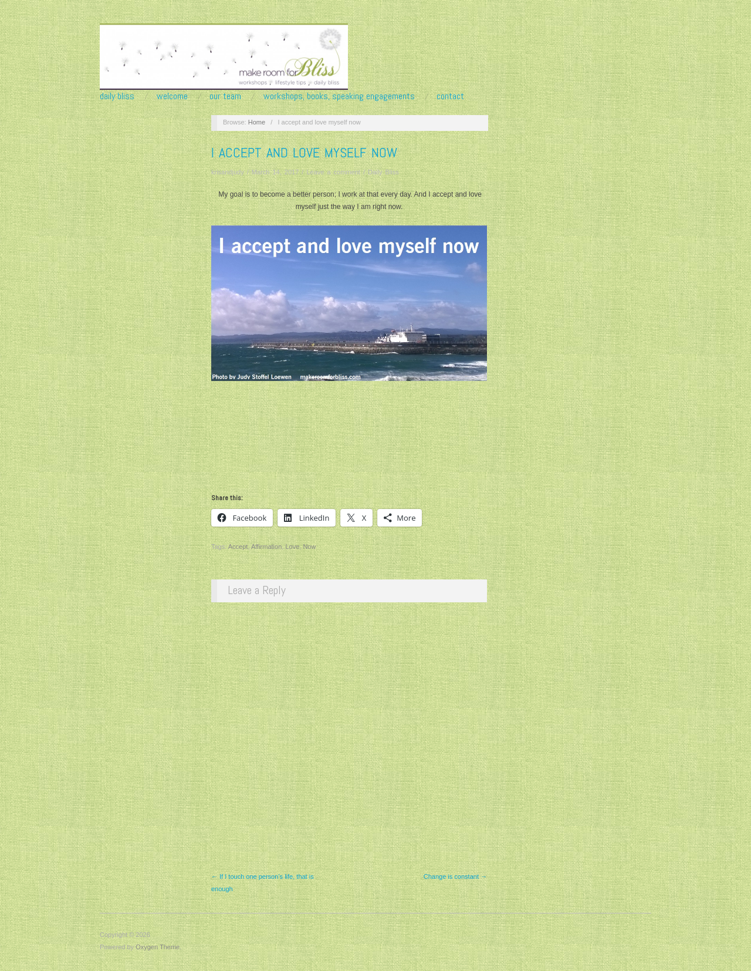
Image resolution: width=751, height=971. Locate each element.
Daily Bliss (117, 96)
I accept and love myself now (304, 152)
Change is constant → (455, 876)
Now (309, 546)
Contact (450, 96)
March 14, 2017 (275, 172)
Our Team (225, 96)
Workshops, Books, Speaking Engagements (339, 96)
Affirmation (266, 546)
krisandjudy (227, 172)
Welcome (172, 96)
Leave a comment (333, 172)
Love (292, 546)
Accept (238, 546)
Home (256, 122)
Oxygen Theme (158, 946)
